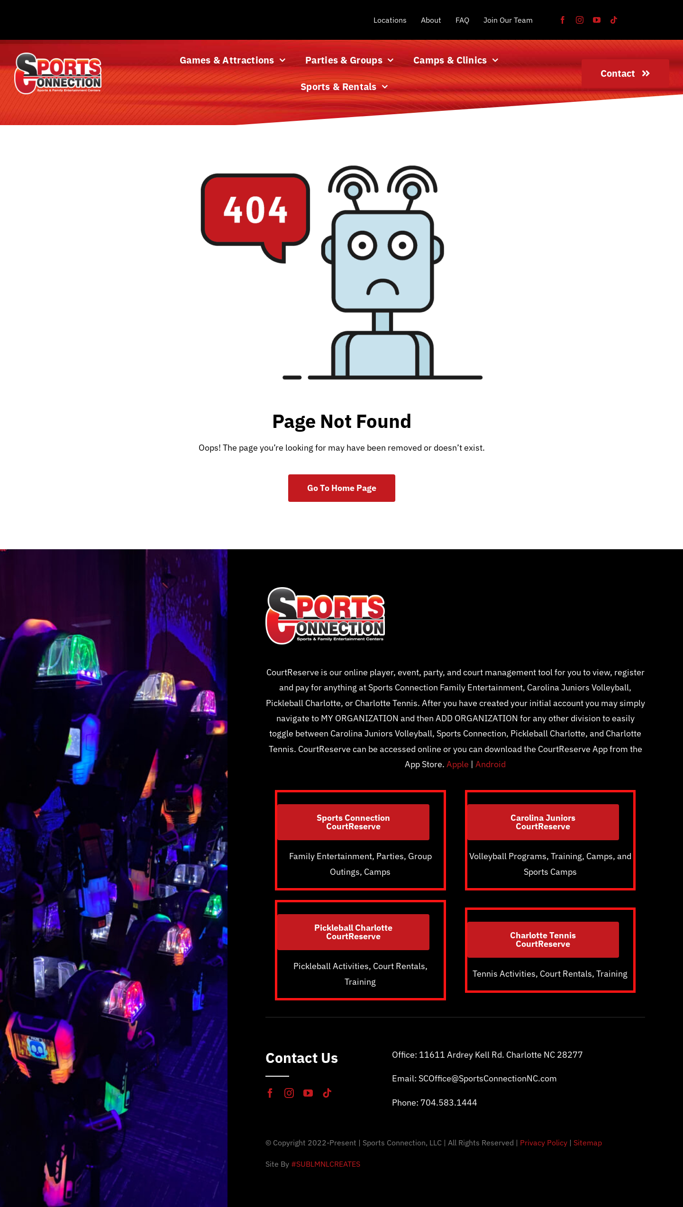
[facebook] (562, 20)
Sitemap (588, 1142)
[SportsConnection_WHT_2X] (57, 56)
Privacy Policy (543, 1142)
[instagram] (579, 20)
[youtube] (597, 20)
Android (490, 764)
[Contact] (625, 73)
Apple (457, 764)
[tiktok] (614, 20)
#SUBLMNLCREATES (325, 1164)
